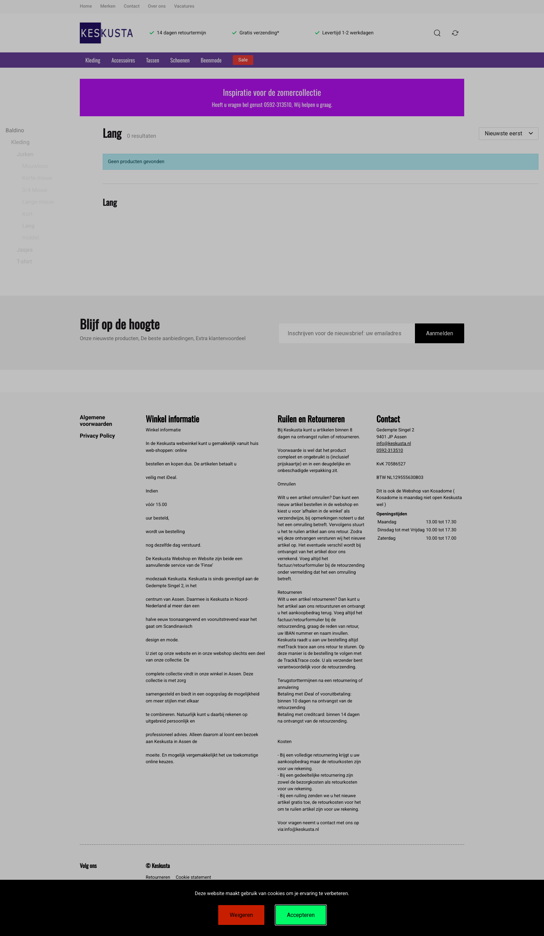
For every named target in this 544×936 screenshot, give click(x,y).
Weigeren (241, 915)
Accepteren (301, 915)
